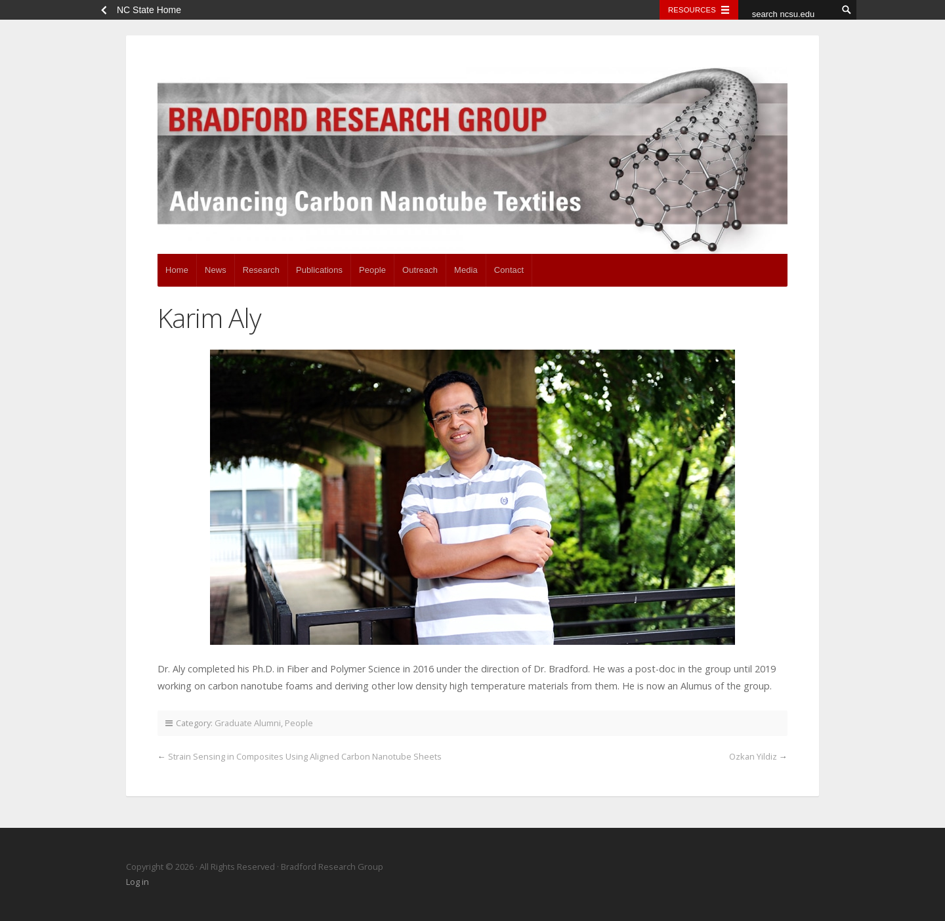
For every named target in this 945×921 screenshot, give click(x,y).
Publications (319, 270)
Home (176, 270)
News (215, 270)
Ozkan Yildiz (753, 756)
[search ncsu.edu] (787, 14)
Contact (509, 270)
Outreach (420, 270)
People (372, 270)
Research (261, 270)
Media (466, 270)
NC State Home (149, 10)
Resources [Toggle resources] (692, 10)
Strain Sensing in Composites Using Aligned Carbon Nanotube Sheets (305, 756)
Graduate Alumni (248, 723)
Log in (137, 882)
